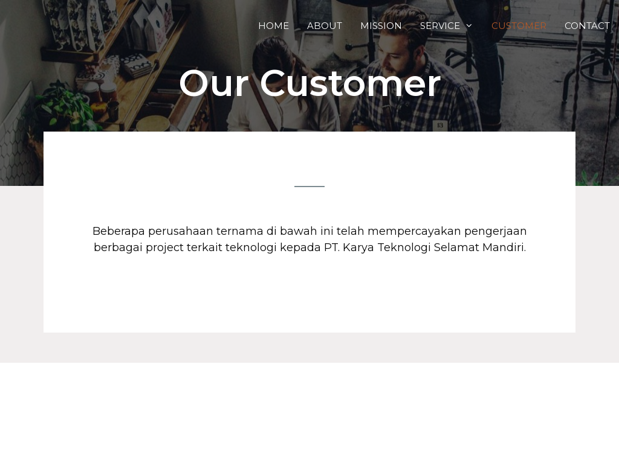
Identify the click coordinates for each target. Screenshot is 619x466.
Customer (518, 25)
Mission (381, 25)
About (324, 25)
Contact (587, 25)
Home (273, 25)
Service (451, 25)
